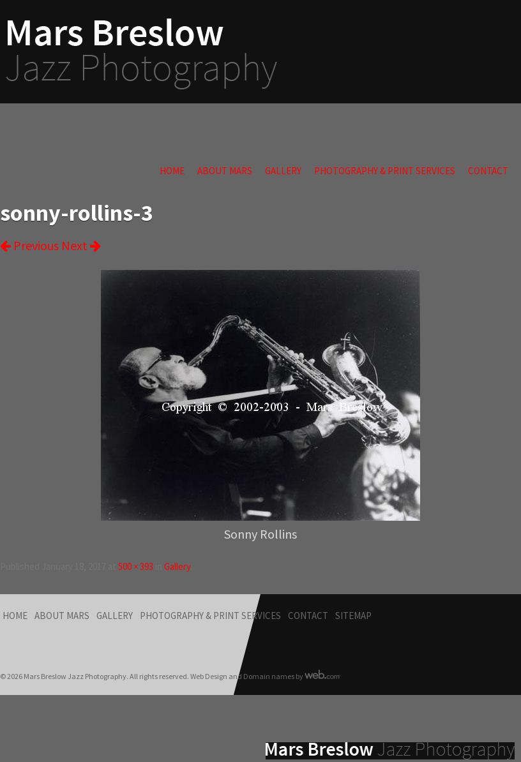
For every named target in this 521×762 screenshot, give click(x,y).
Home (172, 171)
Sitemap (353, 615)
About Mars (224, 171)
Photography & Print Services (384, 171)
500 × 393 (135, 566)
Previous (29, 245)
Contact (488, 171)
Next (81, 245)
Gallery (283, 171)
